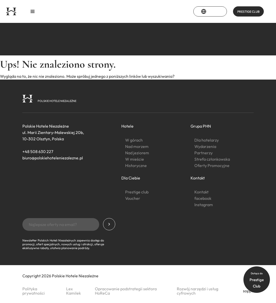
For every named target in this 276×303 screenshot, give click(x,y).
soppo (248, 290)
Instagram (203, 204)
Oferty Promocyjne (211, 165)
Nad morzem (137, 146)
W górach (134, 140)
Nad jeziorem (137, 152)
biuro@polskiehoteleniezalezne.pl (52, 157)
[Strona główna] (11, 11)
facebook (202, 198)
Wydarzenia (205, 146)
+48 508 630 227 (37, 151)
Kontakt (198, 177)
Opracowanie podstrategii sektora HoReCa (126, 291)
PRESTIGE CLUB (248, 11)
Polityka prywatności (33, 291)
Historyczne (136, 165)
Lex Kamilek (73, 291)
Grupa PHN (201, 126)
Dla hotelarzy (206, 140)
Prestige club (137, 191)
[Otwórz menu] (32, 12)
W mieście (134, 159)
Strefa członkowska (212, 159)
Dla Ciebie (130, 177)
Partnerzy (203, 152)
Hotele (127, 126)
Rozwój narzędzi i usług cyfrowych (197, 291)
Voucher (132, 198)
